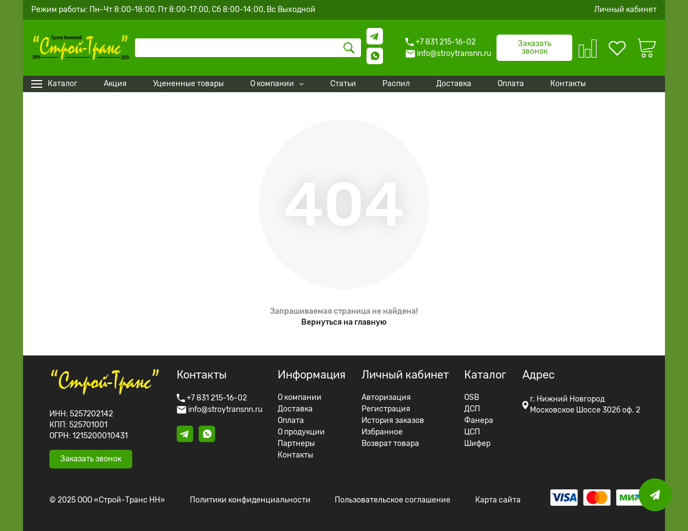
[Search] (248, 47)
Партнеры (296, 444)
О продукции (301, 432)
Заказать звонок (534, 47)
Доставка (295, 409)
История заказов (393, 421)
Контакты (295, 455)
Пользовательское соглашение (392, 500)
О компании (300, 398)
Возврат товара (390, 444)
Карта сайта (498, 500)
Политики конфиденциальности (250, 500)
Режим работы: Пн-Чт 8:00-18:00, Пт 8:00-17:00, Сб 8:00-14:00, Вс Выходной (173, 10)
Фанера (478, 421)
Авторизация (386, 398)
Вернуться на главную (344, 322)
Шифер (477, 444)
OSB (471, 398)
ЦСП (472, 432)
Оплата (291, 421)
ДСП (472, 409)
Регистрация (386, 409)
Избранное (382, 432)
